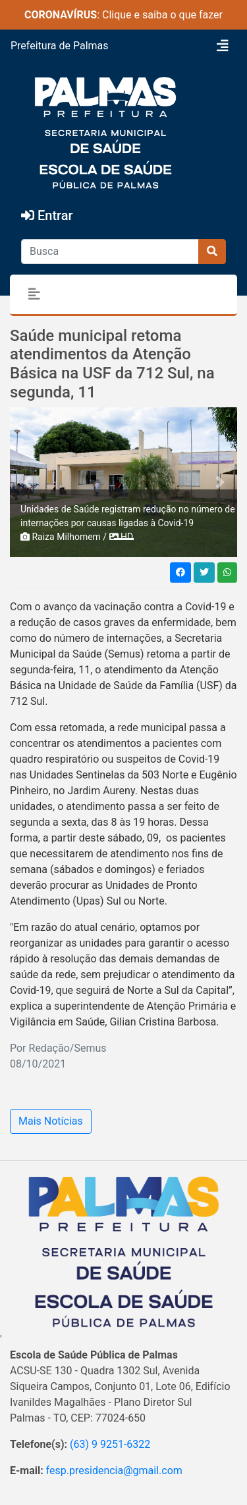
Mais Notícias (50, 1121)
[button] (27, 482)
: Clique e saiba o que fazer (123, 15)
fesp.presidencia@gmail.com (114, 1470)
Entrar (47, 215)
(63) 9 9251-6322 (110, 1444)
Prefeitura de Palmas (60, 45)
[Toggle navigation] (222, 46)
